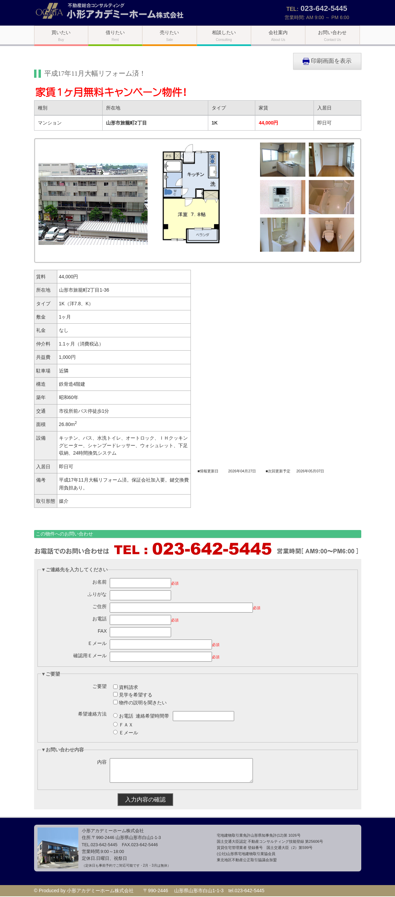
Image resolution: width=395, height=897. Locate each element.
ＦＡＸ (126, 724)
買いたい (61, 36)
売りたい (169, 36)
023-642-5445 (324, 8)
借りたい (115, 36)
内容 (102, 762)
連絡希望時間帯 (152, 716)
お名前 (99, 582)
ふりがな (97, 594)
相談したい (224, 36)
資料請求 (128, 687)
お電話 (99, 618)
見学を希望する (135, 694)
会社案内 (278, 36)
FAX (102, 631)
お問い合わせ (332, 36)
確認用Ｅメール (90, 655)
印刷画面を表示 (327, 61)
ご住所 (99, 606)
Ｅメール (97, 643)
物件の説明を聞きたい (143, 702)
